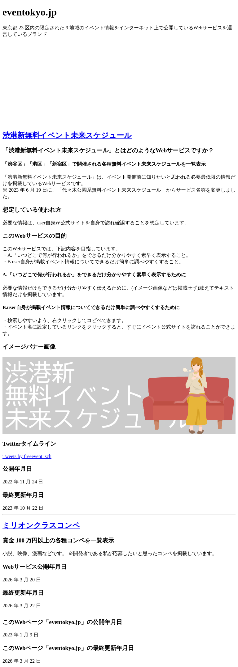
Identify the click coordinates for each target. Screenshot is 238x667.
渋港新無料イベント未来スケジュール (67, 135)
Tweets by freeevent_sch (26, 456)
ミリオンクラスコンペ (41, 525)
